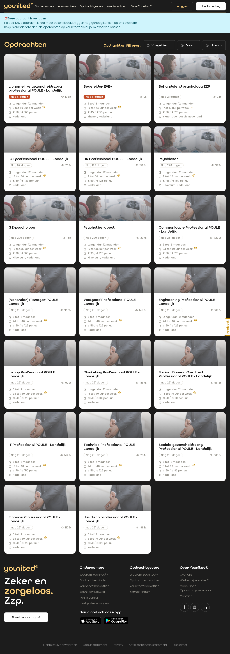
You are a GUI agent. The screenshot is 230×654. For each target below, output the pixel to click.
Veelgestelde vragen (94, 603)
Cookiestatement (95, 645)
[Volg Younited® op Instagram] (194, 607)
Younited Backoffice (94, 586)
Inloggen (182, 6)
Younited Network (92, 592)
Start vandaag (210, 6)
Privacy (118, 645)
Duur (187, 45)
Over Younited (141, 6)
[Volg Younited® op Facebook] (184, 607)
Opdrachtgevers (91, 6)
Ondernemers (44, 6)
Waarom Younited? (94, 575)
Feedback (227, 327)
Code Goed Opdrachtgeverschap (195, 588)
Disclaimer (180, 645)
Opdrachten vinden (93, 580)
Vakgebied (157, 45)
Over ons (186, 575)
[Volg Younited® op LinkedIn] (205, 607)
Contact (186, 596)
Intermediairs (67, 6)
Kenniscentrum (117, 6)
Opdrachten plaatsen (145, 580)
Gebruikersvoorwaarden (60, 645)
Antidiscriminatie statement (148, 645)
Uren (213, 45)
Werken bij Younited (194, 580)
